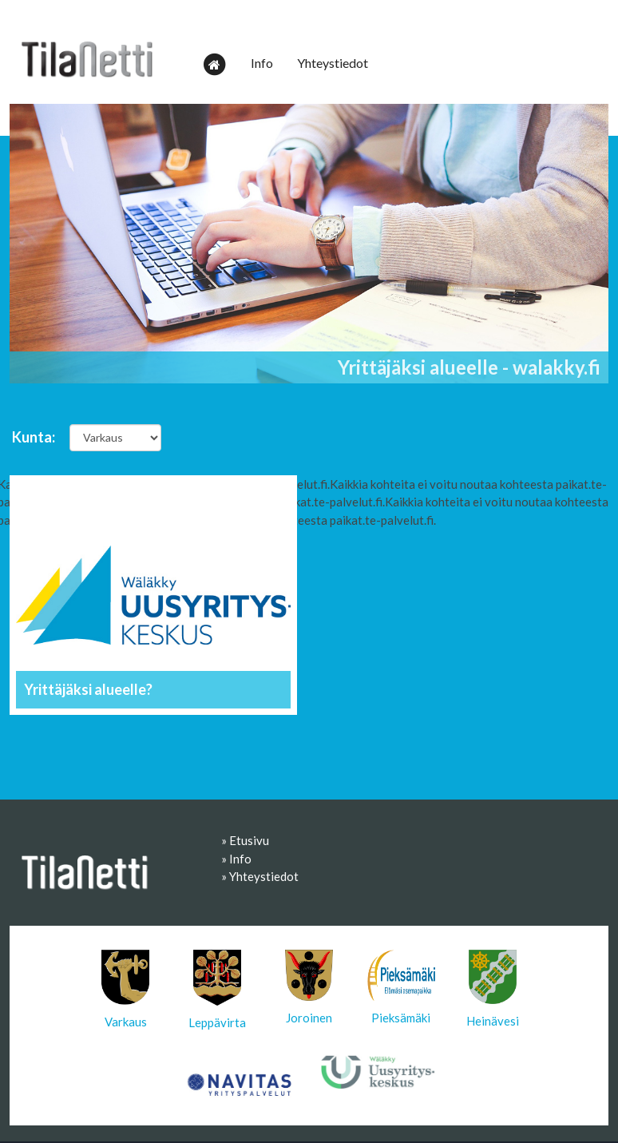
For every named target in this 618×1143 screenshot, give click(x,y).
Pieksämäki (401, 987)
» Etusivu (245, 840)
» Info (236, 858)
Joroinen (309, 987)
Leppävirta (217, 990)
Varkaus (125, 989)
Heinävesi (492, 989)
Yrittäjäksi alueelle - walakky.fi (469, 367)
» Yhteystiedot (260, 876)
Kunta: (33, 437)
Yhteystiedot (332, 62)
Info (262, 62)
